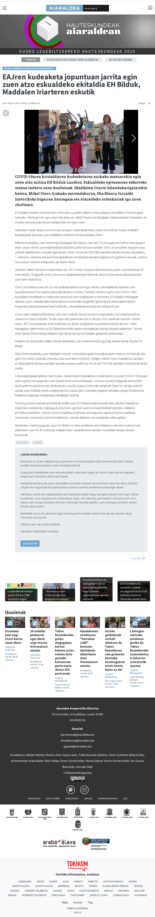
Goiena (14, 890)
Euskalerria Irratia (115, 886)
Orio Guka (58, 895)
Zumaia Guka (121, 895)
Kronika (123, 890)
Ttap (90, 902)
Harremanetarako (108, 798)
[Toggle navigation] (4, 8)
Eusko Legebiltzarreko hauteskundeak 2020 (77, 51)
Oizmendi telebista (34, 895)
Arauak (88, 798)
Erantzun (138, 558)
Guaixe (57, 890)
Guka (70, 890)
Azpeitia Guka (21, 886)
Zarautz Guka (99, 895)
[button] (133, 138)
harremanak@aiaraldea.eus (77, 735)
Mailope (139, 890)
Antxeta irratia (113, 881)
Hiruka (108, 890)
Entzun (141, 103)
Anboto (93, 881)
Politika (22, 442)
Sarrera (30, 59)
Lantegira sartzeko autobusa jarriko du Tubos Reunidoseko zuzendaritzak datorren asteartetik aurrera (139, 648)
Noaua (12, 895)
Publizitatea (72, 798)
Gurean (77, 902)
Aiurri (53, 881)
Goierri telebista (36, 890)
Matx (65, 902)
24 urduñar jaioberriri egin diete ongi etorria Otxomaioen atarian (39, 640)
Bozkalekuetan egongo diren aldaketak (72, 59)
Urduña (9, 660)
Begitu (79, 886)
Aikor (40, 881)
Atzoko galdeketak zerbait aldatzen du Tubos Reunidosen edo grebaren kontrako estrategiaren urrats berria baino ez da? (115, 650)
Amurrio (60, 691)
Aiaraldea (24, 881)
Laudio (37, 442)
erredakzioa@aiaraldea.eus (77, 740)
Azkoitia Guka (44, 886)
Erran (93, 886)
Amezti (78, 881)
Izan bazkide (30, 543)
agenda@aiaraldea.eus (77, 746)
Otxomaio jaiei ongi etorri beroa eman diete (13, 637)
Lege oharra (53, 798)
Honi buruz (34, 798)
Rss (125, 798)
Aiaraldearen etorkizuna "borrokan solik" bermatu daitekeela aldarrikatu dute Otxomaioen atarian (89, 648)
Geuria (138, 886)
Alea (66, 881)
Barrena (64, 886)
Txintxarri (77, 895)
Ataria (133, 881)
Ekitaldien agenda (120, 59)
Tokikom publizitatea (77, 908)
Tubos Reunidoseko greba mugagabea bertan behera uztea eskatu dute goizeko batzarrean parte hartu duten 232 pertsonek (64, 652)
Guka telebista (89, 890)
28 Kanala (140, 895)
